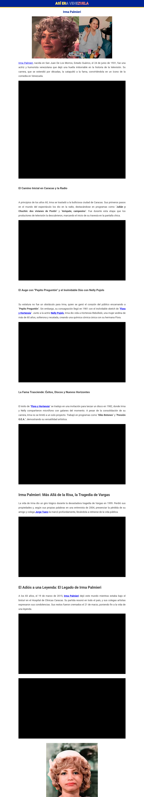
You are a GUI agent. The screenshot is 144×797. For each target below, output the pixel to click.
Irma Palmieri (25, 63)
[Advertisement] (72, 99)
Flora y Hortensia (40, 406)
